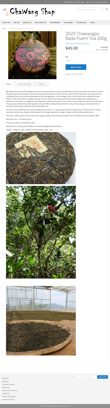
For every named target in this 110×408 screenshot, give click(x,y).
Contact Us (6, 393)
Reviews (42, 84)
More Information (25, 84)
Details (8, 84)
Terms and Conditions (10, 390)
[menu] (55, 22)
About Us (5, 378)
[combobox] (90, 9)
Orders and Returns (9, 396)
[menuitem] (6, 22)
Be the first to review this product (78, 43)
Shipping (5, 381)
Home (4, 28)
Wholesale (6, 387)
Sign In (88, 2)
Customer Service (8, 384)
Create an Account (101, 2)
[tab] (8, 84)
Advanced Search (8, 399)
